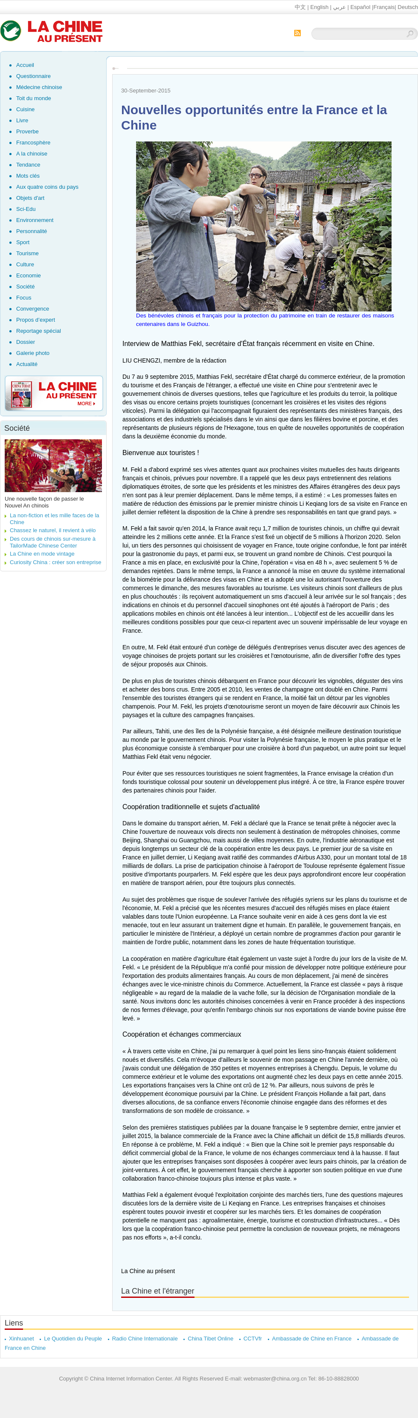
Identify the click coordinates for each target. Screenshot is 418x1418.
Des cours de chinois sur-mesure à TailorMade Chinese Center (53, 542)
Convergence (32, 309)
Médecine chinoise (39, 87)
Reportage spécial (38, 331)
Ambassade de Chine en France (311, 1338)
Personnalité (31, 231)
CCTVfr (253, 1338)
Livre (22, 120)
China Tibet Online (210, 1338)
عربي (339, 7)
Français (384, 7)
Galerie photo (32, 353)
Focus (23, 297)
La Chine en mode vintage (42, 553)
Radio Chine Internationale (145, 1338)
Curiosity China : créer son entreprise (56, 562)
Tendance (28, 164)
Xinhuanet (21, 1338)
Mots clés (28, 176)
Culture (25, 264)
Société (25, 286)
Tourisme (27, 253)
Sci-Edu (26, 209)
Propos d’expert (35, 320)
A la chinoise (31, 153)
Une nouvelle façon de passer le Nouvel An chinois (44, 502)
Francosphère (33, 142)
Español (360, 7)
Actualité (27, 364)
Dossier (25, 342)
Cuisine (25, 109)
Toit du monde (33, 98)
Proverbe (27, 131)
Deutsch (408, 7)
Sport (22, 242)
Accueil (25, 65)
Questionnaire (33, 76)
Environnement (34, 220)
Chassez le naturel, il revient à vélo (53, 530)
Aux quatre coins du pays (47, 187)
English (320, 7)
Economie (28, 275)
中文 (300, 7)
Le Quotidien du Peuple (73, 1338)
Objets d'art (30, 198)
